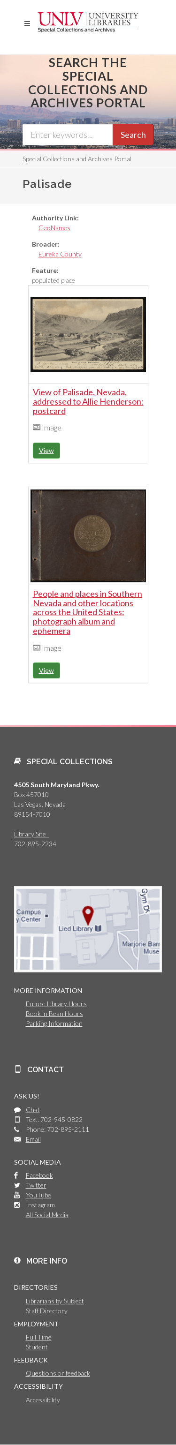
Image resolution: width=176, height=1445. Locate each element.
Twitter (36, 1185)
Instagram (40, 1205)
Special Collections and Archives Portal (77, 159)
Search (133, 134)
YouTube (38, 1195)
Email (33, 1139)
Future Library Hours (56, 1004)
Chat (33, 1110)
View (46, 450)
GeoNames (54, 228)
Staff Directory (47, 1311)
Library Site (31, 834)
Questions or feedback (58, 1373)
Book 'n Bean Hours (54, 1013)
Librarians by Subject (55, 1301)
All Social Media (47, 1215)
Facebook (39, 1175)
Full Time (39, 1337)
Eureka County (60, 254)
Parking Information (54, 1023)
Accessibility (43, 1400)
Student (37, 1347)
